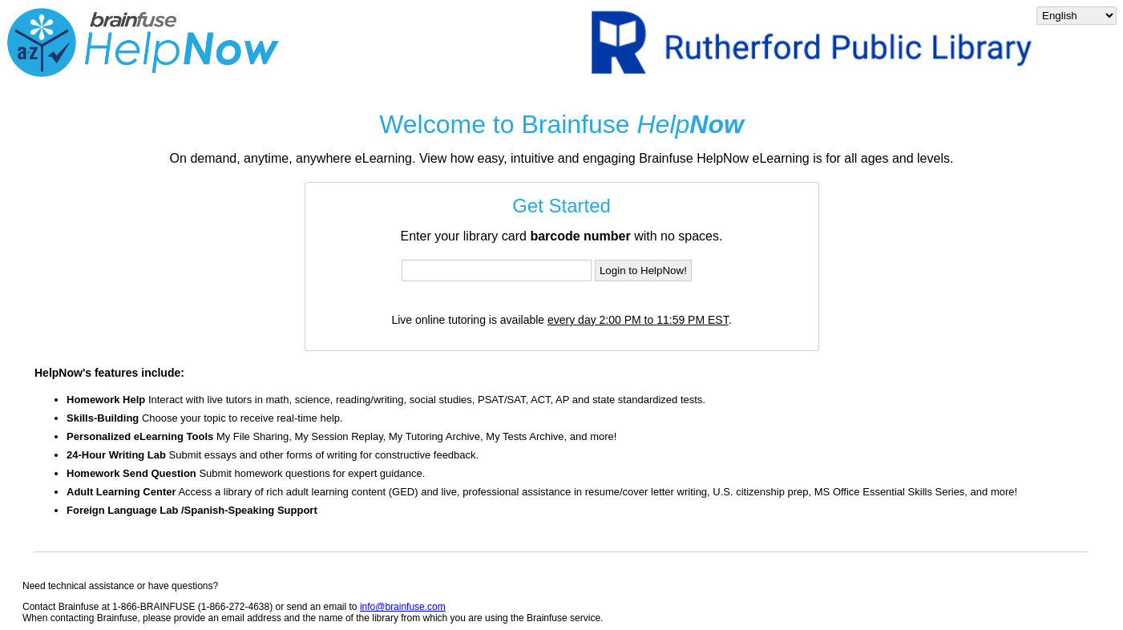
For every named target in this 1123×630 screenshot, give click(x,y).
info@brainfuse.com (403, 606)
